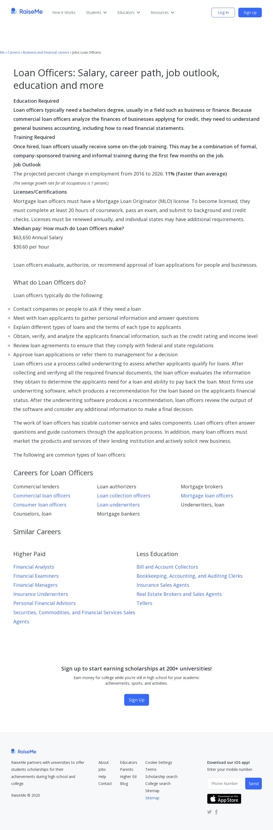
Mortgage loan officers (207, 495)
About (103, 762)
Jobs (102, 769)
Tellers (144, 603)
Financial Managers (35, 585)
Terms (150, 769)
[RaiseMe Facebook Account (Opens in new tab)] (215, 811)
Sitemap (152, 790)
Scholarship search (161, 776)
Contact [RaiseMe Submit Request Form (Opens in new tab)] (105, 783)
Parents (126, 769)
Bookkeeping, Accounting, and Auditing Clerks (189, 576)
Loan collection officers (123, 495)
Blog (124, 783)
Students (96, 12)
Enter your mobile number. (230, 769)
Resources (162, 12)
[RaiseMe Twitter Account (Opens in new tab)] (209, 811)
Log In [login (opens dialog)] (223, 12)
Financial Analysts (33, 567)
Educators (128, 12)
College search (158, 783)
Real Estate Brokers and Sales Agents (179, 594)
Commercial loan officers (41, 495)
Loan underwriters (118, 504)
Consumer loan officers (39, 504)
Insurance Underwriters (40, 594)
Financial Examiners (36, 576)
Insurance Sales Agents (162, 585)
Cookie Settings (158, 762)
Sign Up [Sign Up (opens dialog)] (250, 12)
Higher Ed (128, 776)
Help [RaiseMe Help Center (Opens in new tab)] (102, 776)
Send (254, 784)
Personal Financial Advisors (44, 603)
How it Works (63, 12)
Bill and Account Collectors (167, 567)
